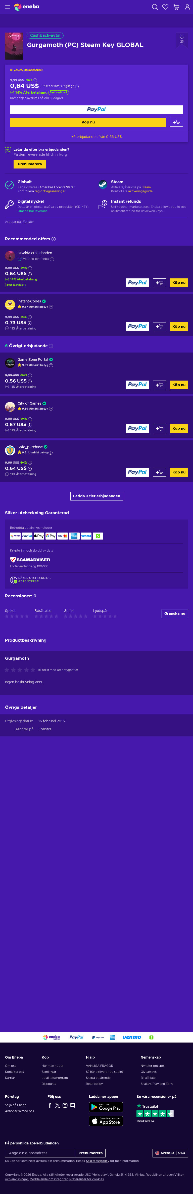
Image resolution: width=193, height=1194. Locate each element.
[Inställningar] (170, 1153)
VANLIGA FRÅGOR (99, 1065)
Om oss (10, 1065)
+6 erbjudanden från (96, 137)
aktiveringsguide (140, 191)
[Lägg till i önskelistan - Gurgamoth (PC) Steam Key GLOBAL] (182, 41)
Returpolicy (94, 1083)
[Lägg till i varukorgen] (176, 122)
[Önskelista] (165, 7)
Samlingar (49, 1071)
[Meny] (7, 7)
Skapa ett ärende (98, 1077)
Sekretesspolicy (97, 1160)
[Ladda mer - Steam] (103, 185)
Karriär (10, 1077)
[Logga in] (187, 7)
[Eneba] (26, 7)
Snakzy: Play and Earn (157, 1083)
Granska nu (174, 874)
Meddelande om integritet (49, 1179)
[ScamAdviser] (30, 559)
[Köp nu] (96, 109)
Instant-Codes (29, 301)
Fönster (44, 990)
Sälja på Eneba (15, 1105)
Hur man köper (53, 1065)
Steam (146, 187)
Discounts (49, 1083)
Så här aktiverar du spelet (104, 1071)
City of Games (29, 403)
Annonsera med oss (19, 1111)
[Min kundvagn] (176, 7)
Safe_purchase (30, 447)
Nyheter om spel (153, 1065)
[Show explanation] (51, 307)
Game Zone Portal (33, 360)
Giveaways (149, 1071)
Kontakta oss (14, 1071)
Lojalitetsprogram (55, 1077)
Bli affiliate (148, 1077)
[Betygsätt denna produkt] (21, 931)
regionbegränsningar (50, 191)
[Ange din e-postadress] (40, 1153)
